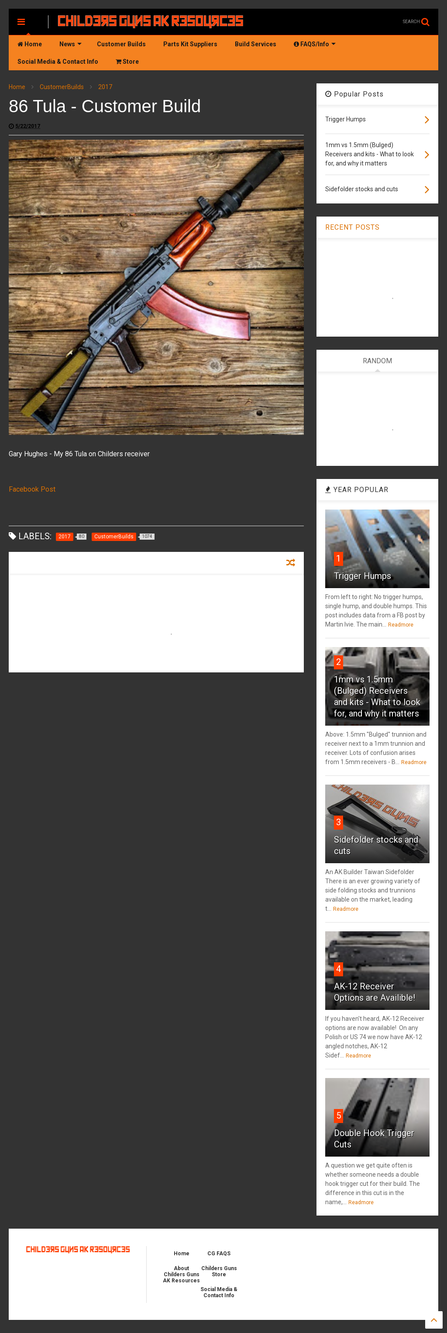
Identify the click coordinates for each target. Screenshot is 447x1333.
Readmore (400, 625)
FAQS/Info (315, 44)
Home (29, 44)
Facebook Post (32, 489)
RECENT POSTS (352, 227)
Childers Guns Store (219, 1271)
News (70, 44)
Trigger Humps (362, 576)
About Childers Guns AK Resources (181, 1274)
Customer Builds (121, 44)
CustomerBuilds (62, 86)
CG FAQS (218, 1253)
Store (127, 61)
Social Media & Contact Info (57, 61)
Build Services (255, 44)
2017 (105, 86)
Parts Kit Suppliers (190, 44)
